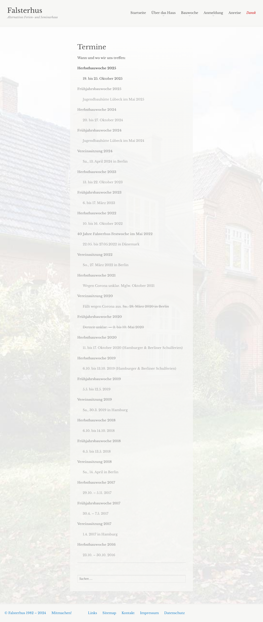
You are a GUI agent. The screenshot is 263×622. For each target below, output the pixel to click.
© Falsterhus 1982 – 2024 (25, 613)
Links (92, 613)
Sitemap (109, 613)
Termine (91, 47)
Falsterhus (24, 10)
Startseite (138, 13)
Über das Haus (163, 13)
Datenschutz (174, 613)
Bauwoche (189, 13)
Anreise (234, 13)
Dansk (251, 13)
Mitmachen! (61, 613)
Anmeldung (213, 13)
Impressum (149, 613)
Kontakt (128, 613)
